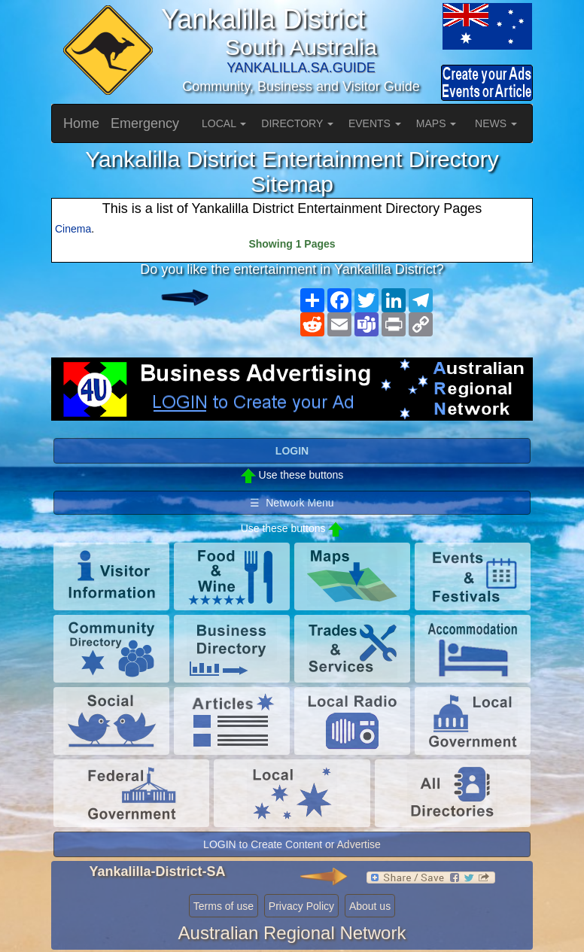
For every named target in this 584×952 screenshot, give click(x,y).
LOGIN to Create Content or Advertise (292, 844)
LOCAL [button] (224, 123)
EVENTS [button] (374, 123)
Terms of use (223, 906)
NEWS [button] (496, 123)
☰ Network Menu (291, 503)
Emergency (145, 123)
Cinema (73, 229)
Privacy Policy (301, 906)
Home (81, 123)
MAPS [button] (436, 123)
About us (370, 906)
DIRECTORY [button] (297, 123)
